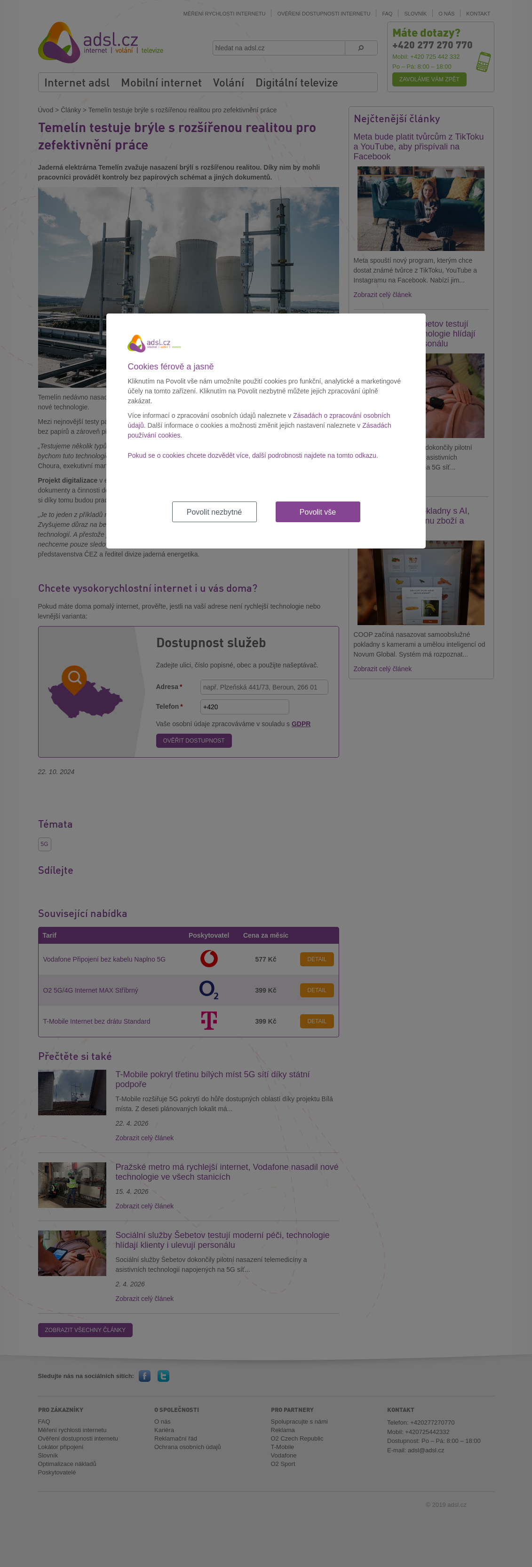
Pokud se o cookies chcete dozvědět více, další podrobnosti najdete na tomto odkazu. (252, 455)
